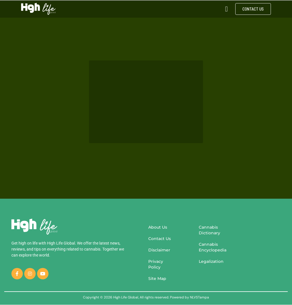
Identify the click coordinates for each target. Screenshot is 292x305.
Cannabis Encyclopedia (212, 247)
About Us (157, 227)
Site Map (157, 278)
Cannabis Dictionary (209, 230)
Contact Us (159, 238)
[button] (226, 8)
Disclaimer (159, 250)
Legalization (211, 261)
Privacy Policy (155, 264)
